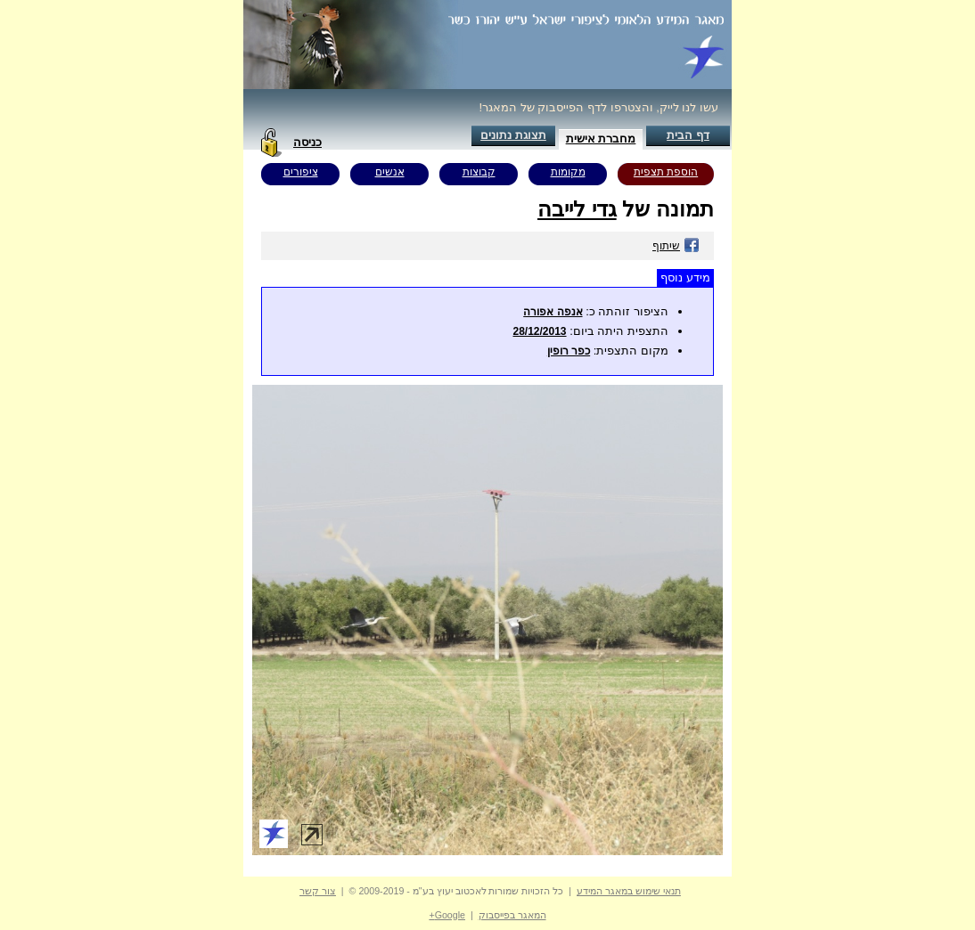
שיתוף (676, 246)
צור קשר (317, 890)
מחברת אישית (601, 138)
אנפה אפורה (552, 312)
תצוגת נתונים (513, 135)
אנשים (390, 172)
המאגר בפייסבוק (512, 915)
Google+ (447, 915)
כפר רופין (568, 351)
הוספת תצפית (666, 172)
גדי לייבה (577, 209)
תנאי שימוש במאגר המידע (629, 890)
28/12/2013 (539, 331)
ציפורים (300, 172)
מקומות (568, 172)
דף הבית (688, 135)
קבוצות (479, 172)
